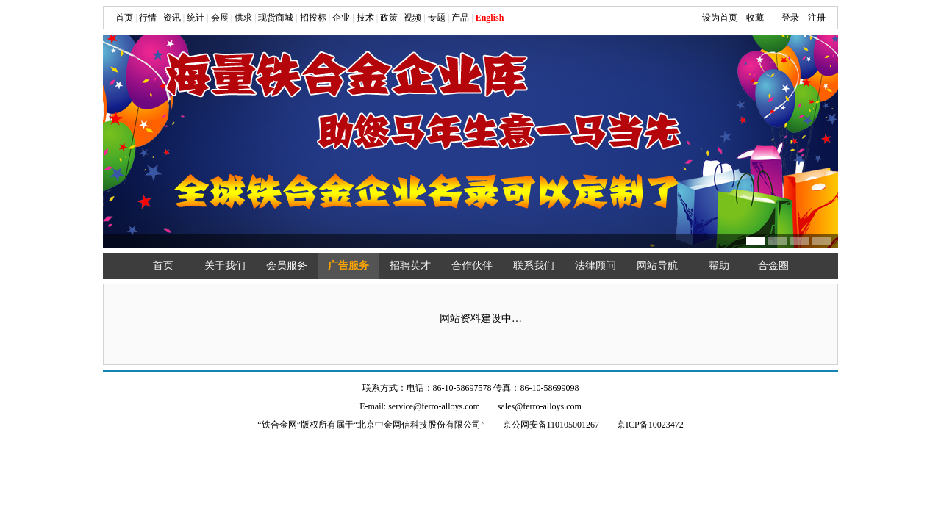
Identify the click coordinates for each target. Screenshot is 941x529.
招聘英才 (410, 265)
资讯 (172, 17)
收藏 (755, 17)
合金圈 (773, 265)
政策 (389, 17)
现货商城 (275, 17)
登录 (790, 17)
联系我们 (533, 265)
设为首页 (719, 17)
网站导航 (657, 265)
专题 (437, 17)
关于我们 (225, 265)
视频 (412, 17)
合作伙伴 (472, 265)
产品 (460, 17)
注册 (817, 17)
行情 (148, 17)
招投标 (313, 17)
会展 (220, 17)
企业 (341, 17)
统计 (195, 17)
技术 (365, 17)
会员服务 (286, 265)
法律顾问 (595, 265)
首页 (124, 17)
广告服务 (348, 265)
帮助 (719, 265)
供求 (243, 17)
